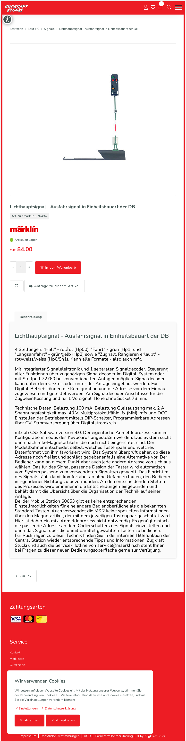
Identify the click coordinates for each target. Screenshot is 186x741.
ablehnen (29, 720)
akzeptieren (63, 720)
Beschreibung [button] (31, 317)
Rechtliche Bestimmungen (60, 736)
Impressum (28, 736)
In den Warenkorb (58, 267)
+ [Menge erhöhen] (29, 267)
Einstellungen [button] (26, 708)
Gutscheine (17, 665)
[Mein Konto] (146, 7)
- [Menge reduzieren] (13, 267)
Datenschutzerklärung (58, 708)
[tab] (29, 315)
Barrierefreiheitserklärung (114, 736)
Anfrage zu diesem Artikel (54, 286)
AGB (87, 736)
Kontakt (15, 652)
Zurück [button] (23, 576)
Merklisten (17, 659)
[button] (169, 7)
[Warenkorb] (160, 7)
